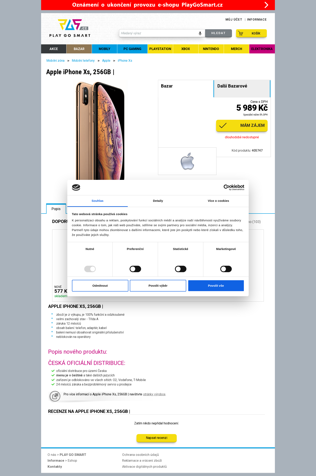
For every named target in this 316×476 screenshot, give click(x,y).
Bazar (79, 49)
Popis (56, 209)
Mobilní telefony (83, 60)
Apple (106, 60)
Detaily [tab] (158, 200)
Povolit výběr (158, 285)
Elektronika (262, 49)
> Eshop (62, 460)
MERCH (236, 49)
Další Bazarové (232, 86)
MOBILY (104, 49)
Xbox (185, 49)
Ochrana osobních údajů (140, 455)
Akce (54, 49)
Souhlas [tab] (97, 200)
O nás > (67, 455)
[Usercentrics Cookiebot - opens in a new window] (226, 187)
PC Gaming (132, 49)
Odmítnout (100, 285)
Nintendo (211, 49)
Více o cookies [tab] (218, 200)
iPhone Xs (125, 60)
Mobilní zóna (55, 60)
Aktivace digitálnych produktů (144, 467)
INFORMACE (257, 19)
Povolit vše (216, 285)
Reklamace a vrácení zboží (142, 460)
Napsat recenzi (156, 438)
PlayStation (160, 49)
